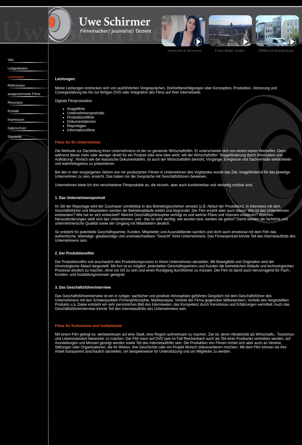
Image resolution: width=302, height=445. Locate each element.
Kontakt (13, 111)
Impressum (16, 119)
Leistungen (16, 77)
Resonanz (15, 102)
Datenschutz (17, 128)
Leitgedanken (18, 68)
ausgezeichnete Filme (24, 94)
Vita (10, 60)
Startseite (15, 136)
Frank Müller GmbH (229, 50)
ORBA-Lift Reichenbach (275, 50)
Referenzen (16, 85)
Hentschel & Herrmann (184, 50)
